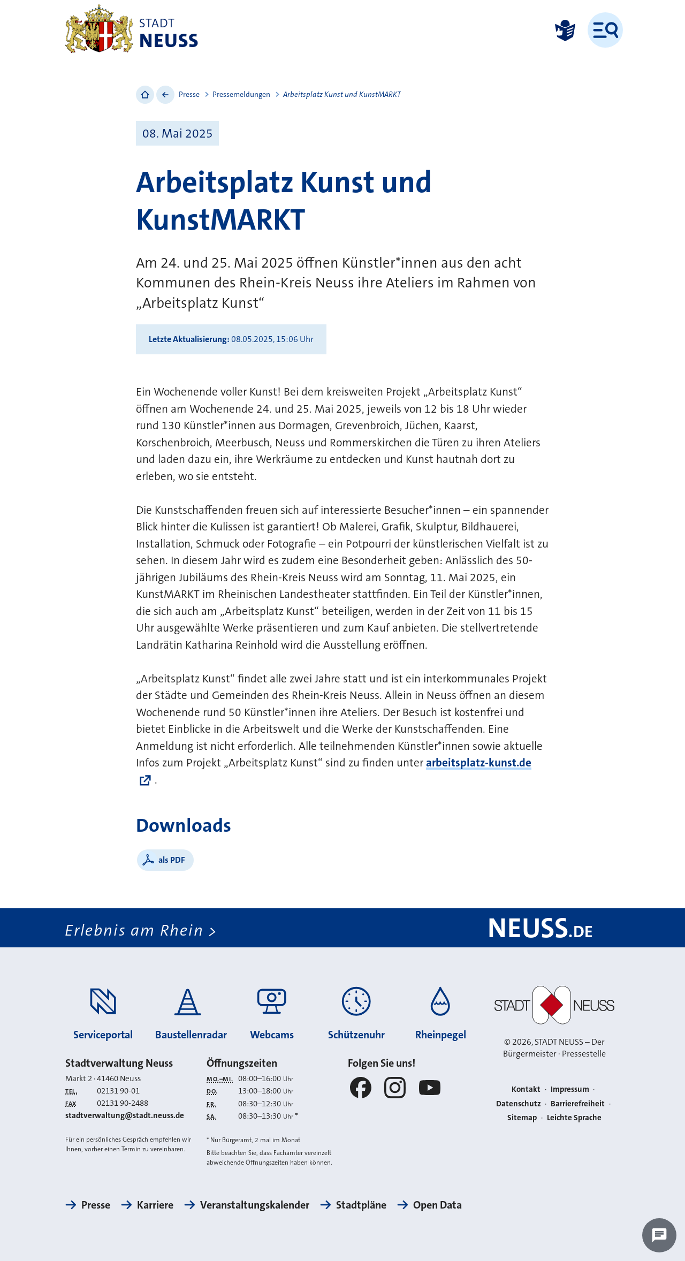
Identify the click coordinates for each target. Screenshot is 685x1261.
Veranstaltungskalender (254, 1205)
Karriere (155, 1205)
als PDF (171, 859)
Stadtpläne (361, 1205)
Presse (189, 94)
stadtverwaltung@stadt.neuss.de (124, 1115)
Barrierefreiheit (578, 1103)
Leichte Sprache (574, 1117)
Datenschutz (518, 1103)
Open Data (437, 1205)
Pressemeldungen (241, 94)
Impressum (570, 1089)
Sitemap (522, 1117)
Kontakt (526, 1089)
